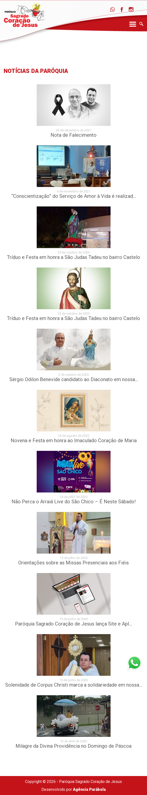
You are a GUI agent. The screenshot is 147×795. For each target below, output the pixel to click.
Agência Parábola (89, 789)
